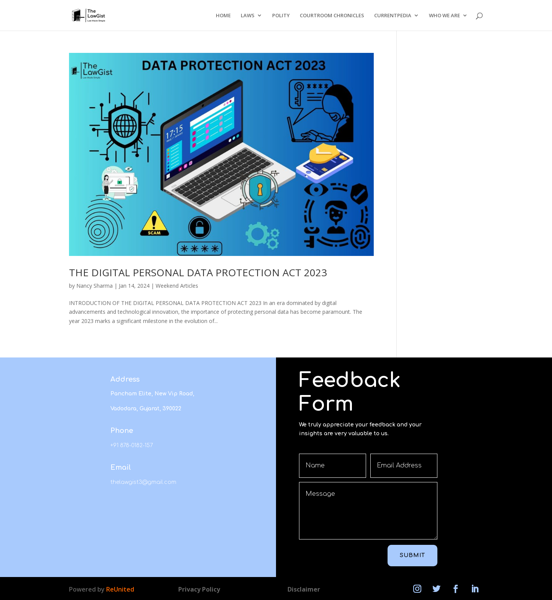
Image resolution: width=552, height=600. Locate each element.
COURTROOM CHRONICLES (332, 16)
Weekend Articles (177, 285)
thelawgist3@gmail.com (143, 482)
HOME (223, 16)
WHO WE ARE (444, 16)
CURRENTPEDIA (392, 16)
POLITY (281, 16)
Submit (412, 555)
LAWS (248, 16)
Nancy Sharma (94, 285)
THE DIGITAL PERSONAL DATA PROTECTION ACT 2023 (198, 272)
